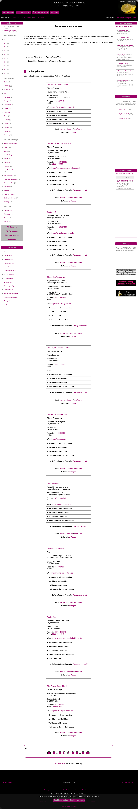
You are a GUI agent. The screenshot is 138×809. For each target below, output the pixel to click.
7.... (5, 66)
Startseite (15, 18)
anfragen (72, 132)
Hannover (7, 127)
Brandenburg (8, 155)
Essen (6, 116)
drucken (70, 129)
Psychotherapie (9, 252)
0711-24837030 (61, 227)
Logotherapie (8, 282)
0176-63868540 (58, 634)
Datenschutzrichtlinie (69, 806)
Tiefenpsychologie (9, 286)
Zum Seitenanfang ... (128, 782)
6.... (5, 62)
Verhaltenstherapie (10, 271)
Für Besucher (8, 12)
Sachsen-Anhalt (9, 194)
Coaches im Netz (88, 790)
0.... (5, 39)
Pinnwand (55, 12)
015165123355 (58, 707)
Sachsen (6, 190)
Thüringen (7, 202)
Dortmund (7, 112)
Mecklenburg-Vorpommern (12, 170)
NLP (5, 305)
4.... (5, 54)
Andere (6, 222)
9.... (5, 73)
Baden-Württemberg (10, 143)
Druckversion (60, 764)
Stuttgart (6, 101)
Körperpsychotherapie (11, 293)
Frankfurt (7, 97)
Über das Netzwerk (40, 12)
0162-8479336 (57, 164)
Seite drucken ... (7, 782)
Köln (5, 93)
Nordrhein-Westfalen (10, 179)
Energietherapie (9, 301)
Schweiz (6, 218)
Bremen (6, 120)
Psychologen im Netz (70, 790)
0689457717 (59, 101)
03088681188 (60, 433)
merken (62, 129)
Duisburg (7, 135)
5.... (5, 58)
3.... (5, 50)
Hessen (6, 166)
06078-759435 (60, 298)
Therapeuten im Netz (51, 790)
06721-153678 (60, 632)
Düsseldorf (7, 104)
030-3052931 (60, 364)
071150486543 (60, 498)
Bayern (6, 147)
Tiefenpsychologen (10, 31)
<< (49, 753)
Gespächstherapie (9, 274)
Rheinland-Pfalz (9, 183)
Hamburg (7, 86)
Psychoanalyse (8, 289)
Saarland (7, 186)
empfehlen (78, 129)
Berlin (6, 82)
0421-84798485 (61, 162)
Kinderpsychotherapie (10, 297)
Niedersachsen (8, 175)
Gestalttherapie (8, 278)
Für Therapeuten (23, 12)
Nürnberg (7, 131)
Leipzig (6, 108)
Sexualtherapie (8, 259)
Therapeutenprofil (80, 190)
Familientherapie (9, 263)
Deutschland (8, 210)
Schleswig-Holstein (10, 198)
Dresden (6, 123)
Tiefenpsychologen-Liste (126, 18)
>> (88, 753)
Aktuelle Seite (38, 18)
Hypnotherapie (8, 267)
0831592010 (59, 567)
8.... (5, 69)
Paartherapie (8, 255)
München (7, 89)
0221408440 (59, 705)
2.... (5, 47)
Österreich (7, 214)
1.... (5, 43)
